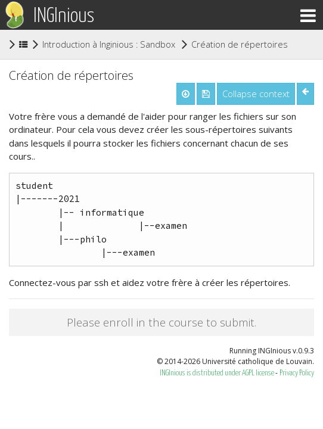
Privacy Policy (296, 373)
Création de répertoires (239, 43)
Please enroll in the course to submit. (161, 322)
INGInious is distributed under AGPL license (217, 373)
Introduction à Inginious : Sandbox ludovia (124, 44)
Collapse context (256, 94)
